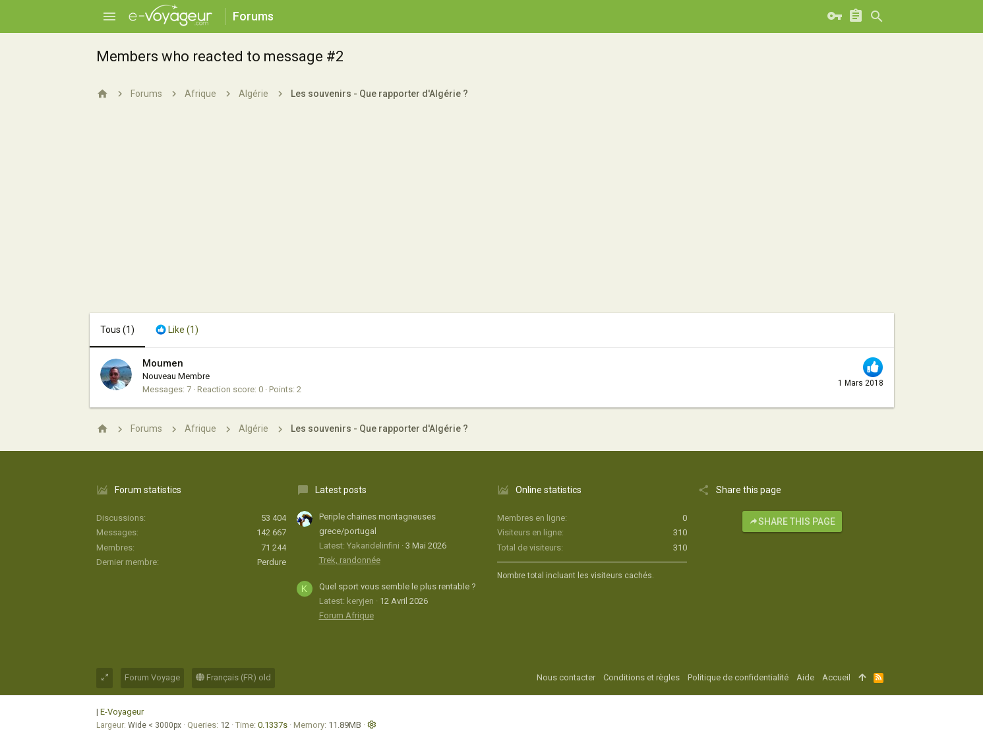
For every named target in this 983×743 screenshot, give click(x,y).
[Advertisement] (491, 214)
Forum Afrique (346, 615)
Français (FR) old (233, 677)
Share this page (792, 521)
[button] (109, 16)
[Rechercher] (876, 16)
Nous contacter (566, 677)
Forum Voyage (152, 677)
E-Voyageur (122, 712)
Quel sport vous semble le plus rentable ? (397, 586)
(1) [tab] (117, 329)
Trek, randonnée (349, 560)
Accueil (836, 677)
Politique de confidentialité (738, 677)
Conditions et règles (641, 677)
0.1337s (272, 725)
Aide (805, 677)
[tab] (177, 330)
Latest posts (341, 490)
